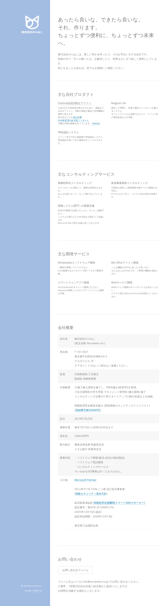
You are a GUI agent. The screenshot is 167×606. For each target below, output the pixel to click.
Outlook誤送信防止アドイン (74, 103)
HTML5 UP (37, 590)
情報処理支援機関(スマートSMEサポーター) (119, 503)
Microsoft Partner (86, 480)
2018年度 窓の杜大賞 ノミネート (73, 120)
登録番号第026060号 (88, 410)
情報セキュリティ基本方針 (91, 493)
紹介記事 (77, 117)
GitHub (95, 123)
